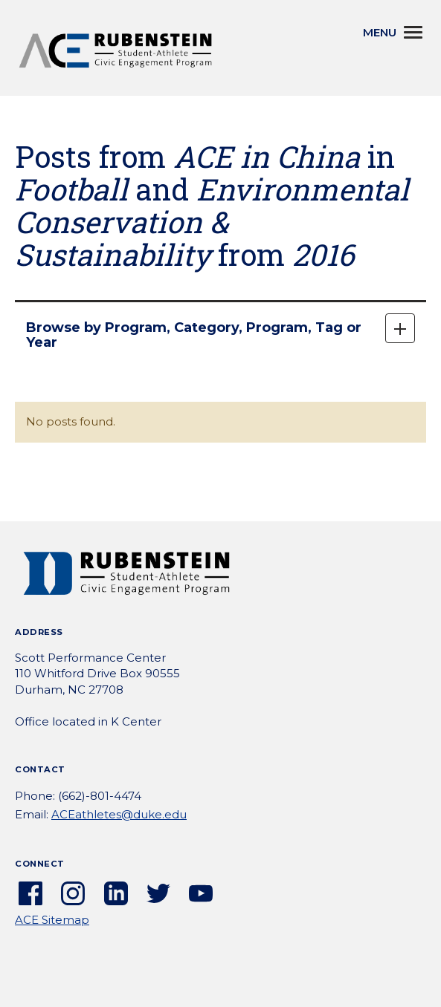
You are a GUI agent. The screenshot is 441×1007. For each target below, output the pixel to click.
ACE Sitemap (52, 920)
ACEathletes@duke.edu (119, 814)
